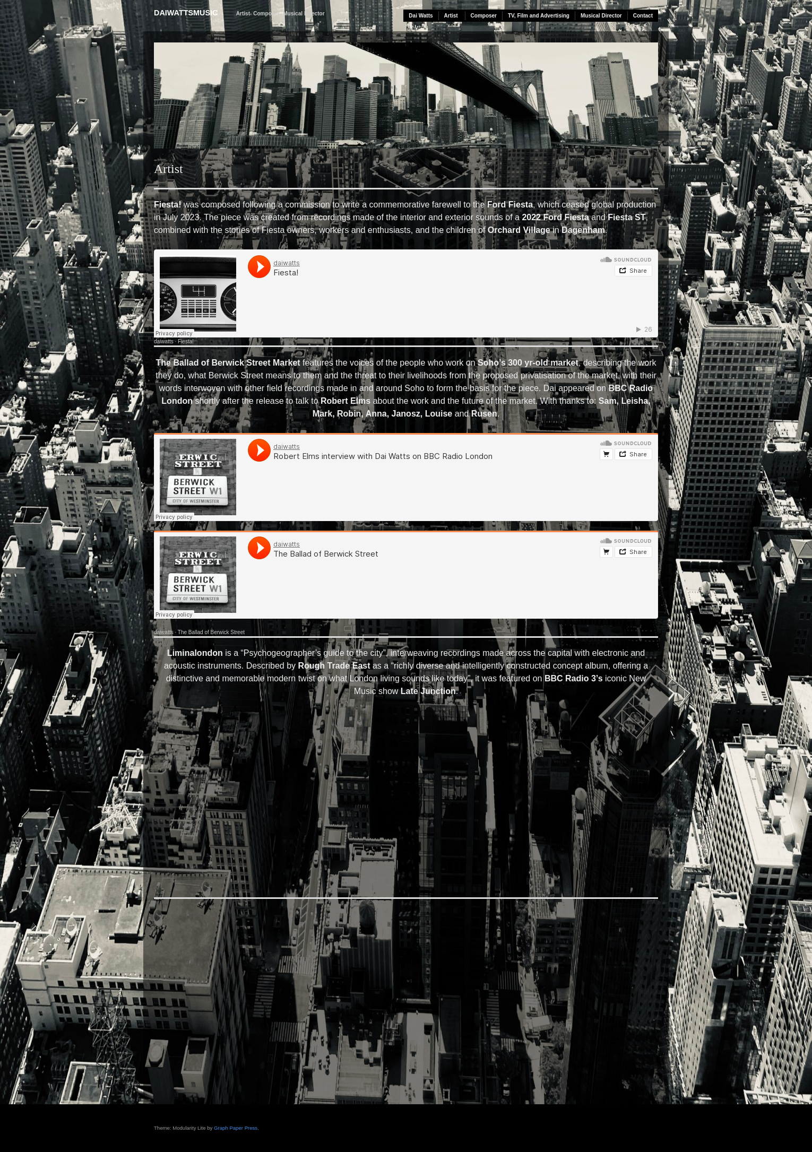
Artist (451, 16)
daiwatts (164, 341)
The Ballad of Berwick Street (211, 632)
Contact (643, 16)
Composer (484, 16)
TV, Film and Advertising (538, 16)
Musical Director (601, 16)
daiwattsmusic (186, 12)
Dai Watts (421, 16)
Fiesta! (186, 341)
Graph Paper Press (235, 1128)
